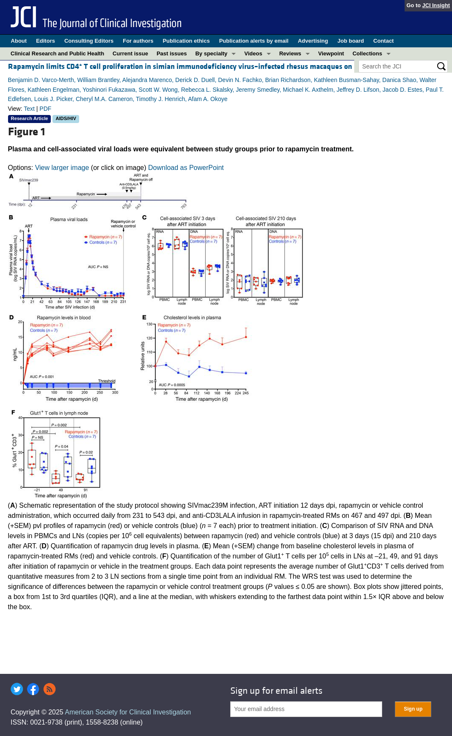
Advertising (313, 41)
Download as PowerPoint (186, 167)
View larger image (62, 167)
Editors (45, 41)
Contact (383, 41)
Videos (253, 53)
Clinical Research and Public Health (57, 53)
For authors (138, 41)
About (19, 41)
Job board (350, 41)
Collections (367, 53)
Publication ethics (186, 41)
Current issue (130, 53)
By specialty (211, 53)
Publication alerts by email (254, 41)
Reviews (290, 53)
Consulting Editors (88, 41)
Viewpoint (331, 53)
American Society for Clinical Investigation (128, 712)
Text (29, 108)
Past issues (172, 53)
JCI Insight (436, 5)
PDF (45, 108)
